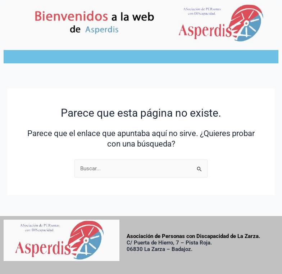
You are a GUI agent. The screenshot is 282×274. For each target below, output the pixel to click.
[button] (141, 56)
